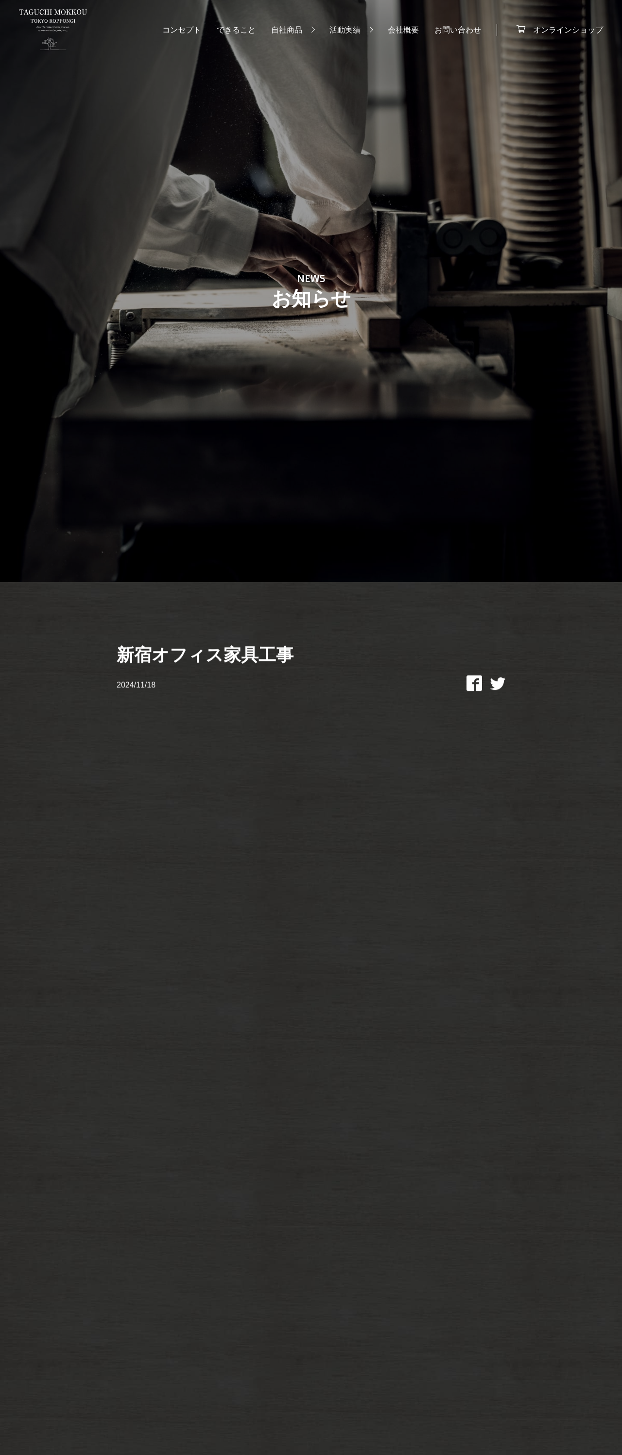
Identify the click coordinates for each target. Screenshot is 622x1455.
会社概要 (402, 30)
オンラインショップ (568, 29)
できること (235, 30)
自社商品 (286, 30)
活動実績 (344, 30)
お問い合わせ (457, 30)
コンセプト (181, 30)
